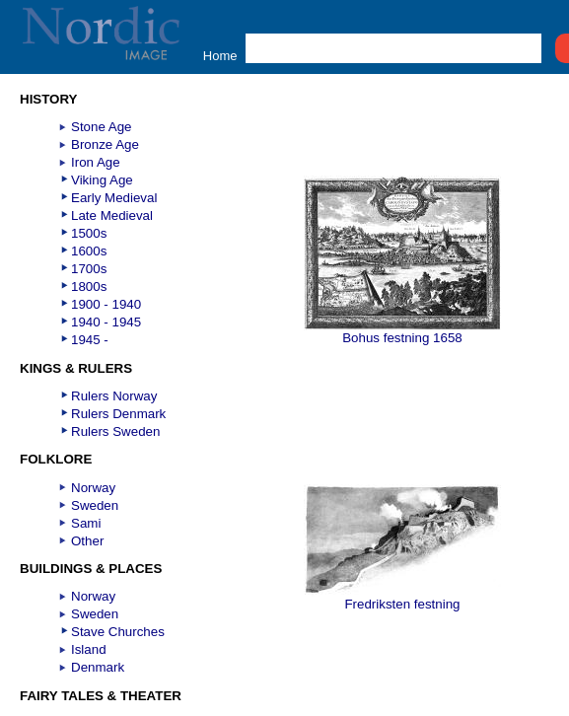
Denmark (97, 667)
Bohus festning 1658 (402, 332)
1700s (89, 268)
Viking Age (102, 180)
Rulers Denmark (118, 413)
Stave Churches (118, 631)
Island (89, 649)
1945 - (89, 339)
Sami (86, 523)
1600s (89, 251)
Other (87, 541)
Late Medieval (112, 215)
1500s (89, 233)
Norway (93, 487)
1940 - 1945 (106, 322)
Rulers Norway (114, 396)
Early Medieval (114, 197)
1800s (89, 286)
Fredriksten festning (402, 598)
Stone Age (101, 126)
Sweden (94, 505)
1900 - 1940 (106, 304)
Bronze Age (105, 144)
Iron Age (95, 162)
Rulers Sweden (115, 431)
